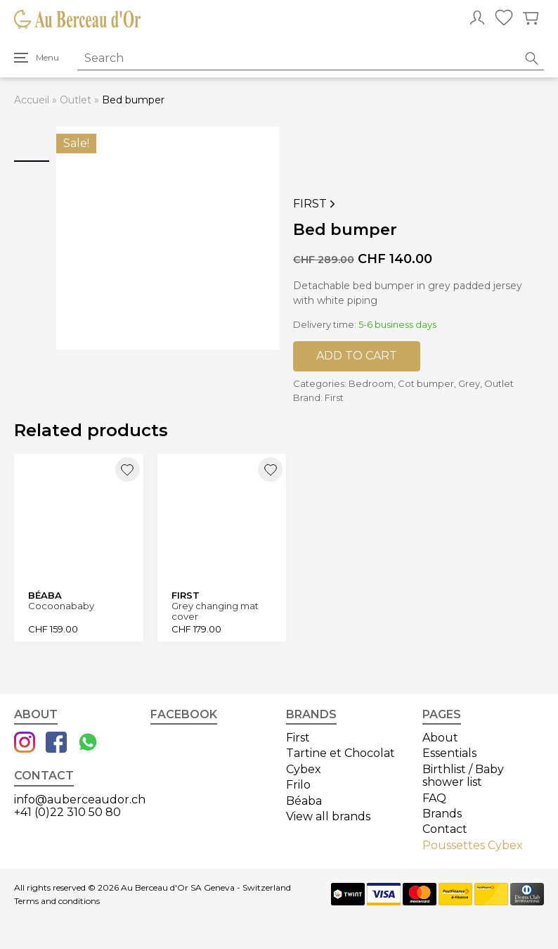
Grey (469, 383)
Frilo (298, 784)
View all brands (328, 816)
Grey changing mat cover (215, 611)
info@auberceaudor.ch (79, 799)
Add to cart (356, 355)
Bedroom (371, 383)
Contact (444, 829)
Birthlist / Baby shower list (463, 776)
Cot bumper (426, 383)
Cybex (303, 769)
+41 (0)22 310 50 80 (67, 812)
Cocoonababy (61, 606)
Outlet (75, 100)
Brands (442, 813)
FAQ (434, 798)
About (440, 737)
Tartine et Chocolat (340, 753)
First (315, 204)
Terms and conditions (57, 901)
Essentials (449, 753)
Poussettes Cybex (472, 845)
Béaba (304, 801)
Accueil (31, 100)
